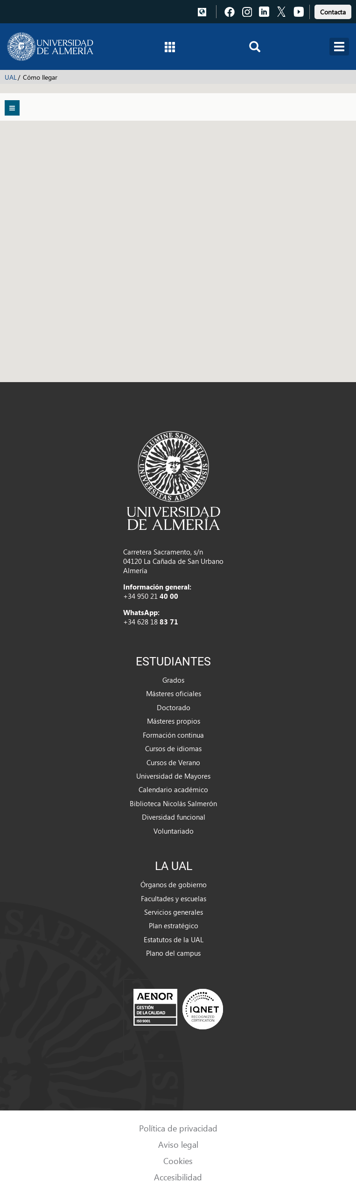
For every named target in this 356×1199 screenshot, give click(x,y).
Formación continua (173, 735)
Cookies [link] (178, 1160)
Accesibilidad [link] (178, 1177)
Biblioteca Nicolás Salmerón (173, 803)
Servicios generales (173, 912)
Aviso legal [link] (178, 1144)
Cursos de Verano (173, 762)
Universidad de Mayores (173, 776)
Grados (173, 680)
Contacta (333, 11)
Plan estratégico (173, 925)
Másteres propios (173, 721)
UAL (11, 77)
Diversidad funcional (173, 817)
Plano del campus (173, 953)
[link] (332, 10)
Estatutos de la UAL (173, 939)
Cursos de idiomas (173, 748)
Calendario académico (173, 789)
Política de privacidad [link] (178, 1128)
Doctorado (173, 707)
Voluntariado (174, 831)
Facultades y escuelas (173, 898)
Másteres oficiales (173, 693)
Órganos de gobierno (173, 884)
